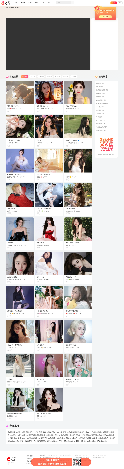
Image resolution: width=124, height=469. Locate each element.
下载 (42, 3)
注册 (120, 2)
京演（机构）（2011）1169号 (100, 455)
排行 (30, 3)
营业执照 (42, 455)
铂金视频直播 (100, 96)
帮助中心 (29, 463)
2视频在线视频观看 (101, 127)
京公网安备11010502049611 (82, 457)
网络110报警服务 (44, 460)
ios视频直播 (99, 86)
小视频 (23, 3)
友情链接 (29, 458)
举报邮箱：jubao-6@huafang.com (83, 460)
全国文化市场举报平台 (65, 460)
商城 (36, 3)
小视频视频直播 (100, 93)
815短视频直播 (100, 123)
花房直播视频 (100, 113)
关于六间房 (29, 456)
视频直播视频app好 (102, 103)
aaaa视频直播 (100, 107)
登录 (113, 2)
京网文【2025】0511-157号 (81, 455)
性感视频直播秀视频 (102, 90)
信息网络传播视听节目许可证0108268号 (50, 457)
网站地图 (29, 461)
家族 (49, 3)
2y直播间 (99, 117)
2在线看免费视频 (101, 130)
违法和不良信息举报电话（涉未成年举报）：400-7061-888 (55, 463)
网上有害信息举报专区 (98, 457)
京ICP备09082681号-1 (65, 455)
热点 (10, 7)
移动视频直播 (100, 83)
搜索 (72, 3)
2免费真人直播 (100, 120)
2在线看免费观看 (101, 100)
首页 (15, 3)
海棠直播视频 (100, 110)
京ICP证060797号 (52, 455)
